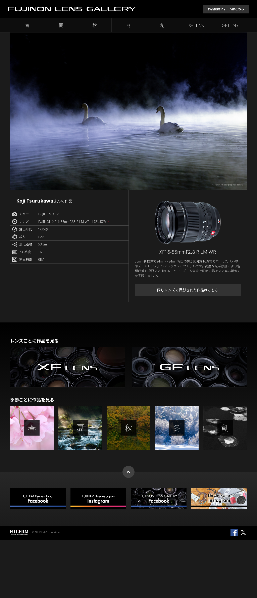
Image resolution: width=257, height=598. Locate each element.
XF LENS (196, 25)
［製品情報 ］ (101, 222)
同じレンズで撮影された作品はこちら (187, 290)
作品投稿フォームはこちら (226, 9)
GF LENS (230, 25)
